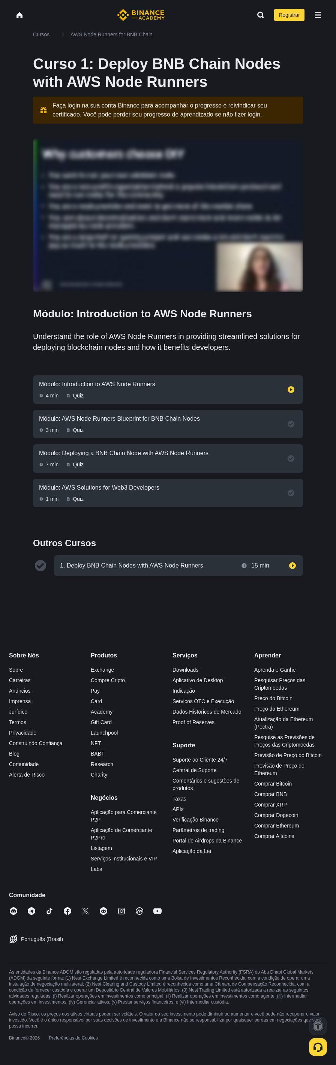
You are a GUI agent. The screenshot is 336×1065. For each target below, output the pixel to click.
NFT (96, 743)
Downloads (185, 670)
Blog (14, 754)
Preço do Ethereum (277, 709)
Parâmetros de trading (198, 830)
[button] (318, 14)
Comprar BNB (270, 794)
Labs (96, 869)
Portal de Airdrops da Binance (207, 841)
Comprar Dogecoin (276, 815)
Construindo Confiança (35, 743)
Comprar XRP (270, 805)
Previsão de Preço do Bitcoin (288, 755)
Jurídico (18, 712)
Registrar (289, 15)
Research (102, 764)
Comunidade (24, 764)
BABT (98, 754)
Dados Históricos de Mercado (207, 712)
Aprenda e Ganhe (275, 670)
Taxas (179, 799)
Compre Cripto (108, 680)
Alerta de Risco (27, 775)
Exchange (102, 670)
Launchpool (104, 733)
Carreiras (20, 680)
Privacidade (22, 733)
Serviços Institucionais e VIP (124, 859)
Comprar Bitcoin (273, 784)
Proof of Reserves (193, 722)
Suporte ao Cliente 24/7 (200, 760)
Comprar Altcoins (274, 836)
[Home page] (141, 15)
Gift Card (101, 722)
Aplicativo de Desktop (197, 680)
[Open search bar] (258, 15)
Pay (95, 691)
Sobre (16, 670)
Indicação (183, 691)
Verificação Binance (195, 820)
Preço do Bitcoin (273, 698)
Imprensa (20, 701)
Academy (101, 712)
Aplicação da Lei (191, 851)
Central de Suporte (194, 770)
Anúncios (20, 691)
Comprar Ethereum (276, 826)
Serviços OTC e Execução (203, 701)
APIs (178, 809)
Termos (17, 722)
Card (96, 701)
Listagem (101, 848)
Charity (99, 775)
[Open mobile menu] (318, 15)
